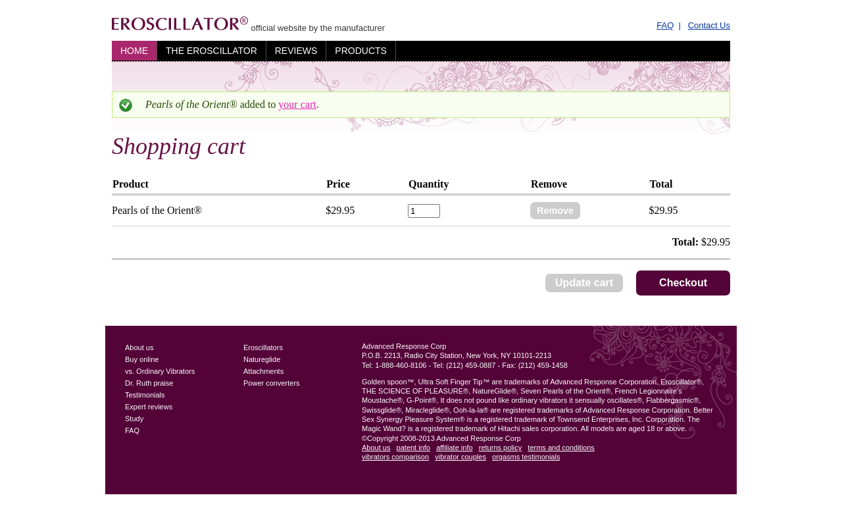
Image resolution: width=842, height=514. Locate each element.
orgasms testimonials (526, 457)
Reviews (296, 50)
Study (134, 419)
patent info (413, 447)
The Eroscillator (211, 50)
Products (361, 50)
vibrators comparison (395, 457)
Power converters (271, 383)
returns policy (500, 447)
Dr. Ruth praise (149, 383)
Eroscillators (263, 347)
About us (139, 347)
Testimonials (145, 395)
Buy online (142, 359)
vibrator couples (460, 457)
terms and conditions (561, 447)
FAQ (665, 25)
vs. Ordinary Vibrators (160, 371)
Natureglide (261, 359)
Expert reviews (148, 407)
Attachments (263, 371)
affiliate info (454, 447)
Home (134, 50)
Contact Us (709, 25)
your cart (297, 104)
